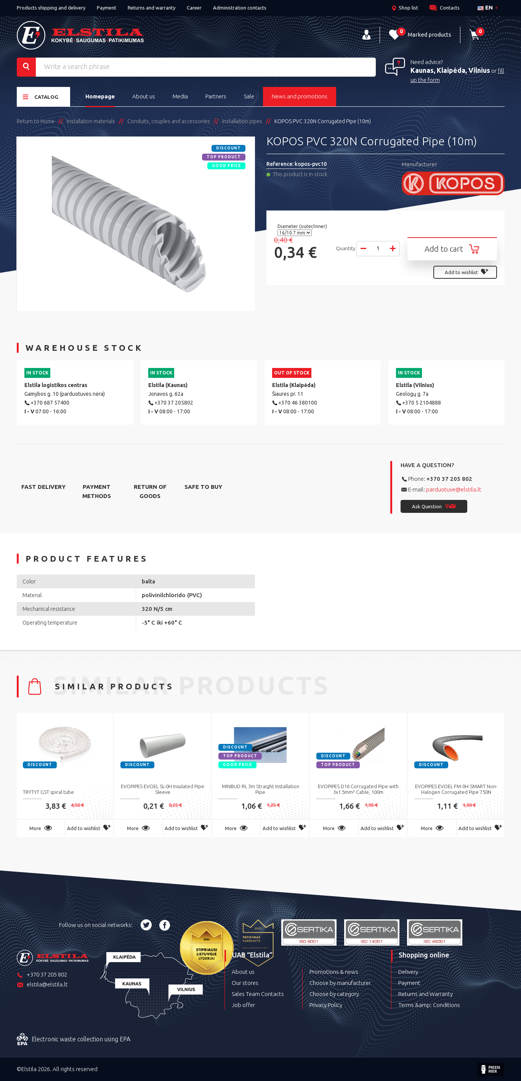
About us (143, 96)
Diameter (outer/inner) (302, 226)
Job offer (243, 1005)
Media (180, 96)
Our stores (245, 983)
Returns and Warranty (425, 994)
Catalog (40, 96)
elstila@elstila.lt (42, 985)
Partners (215, 96)
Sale (249, 96)
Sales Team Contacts (258, 994)
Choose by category (334, 994)
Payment (106, 7)
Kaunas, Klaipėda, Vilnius (450, 70)
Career (194, 7)
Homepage (100, 96)
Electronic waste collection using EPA (73, 1039)
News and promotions (299, 96)
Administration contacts (239, 7)
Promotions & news (333, 972)
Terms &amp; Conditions (429, 1005)
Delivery (408, 972)
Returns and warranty (151, 7)
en (485, 7)
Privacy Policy (325, 1005)
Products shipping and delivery (51, 7)
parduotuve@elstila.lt (453, 489)
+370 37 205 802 (449, 478)
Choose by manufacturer (340, 983)
